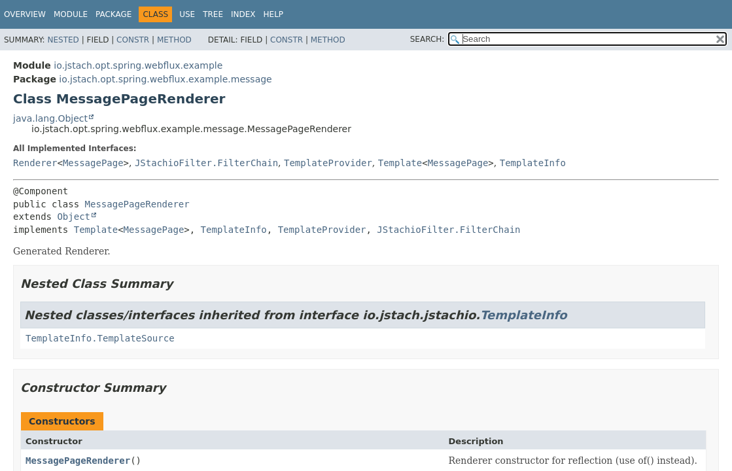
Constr (132, 39)
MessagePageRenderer (137, 204)
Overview (25, 14)
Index (243, 14)
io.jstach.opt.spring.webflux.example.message (165, 79)
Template (400, 163)
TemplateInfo (533, 163)
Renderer (35, 163)
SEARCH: (427, 39)
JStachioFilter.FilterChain (206, 163)
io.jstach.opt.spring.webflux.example (138, 65)
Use (187, 14)
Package (113, 14)
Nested (62, 39)
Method (174, 39)
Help (274, 14)
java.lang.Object (50, 118)
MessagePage (93, 163)
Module (71, 14)
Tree (213, 14)
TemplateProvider (328, 163)
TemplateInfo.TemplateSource (100, 338)
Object (73, 216)
